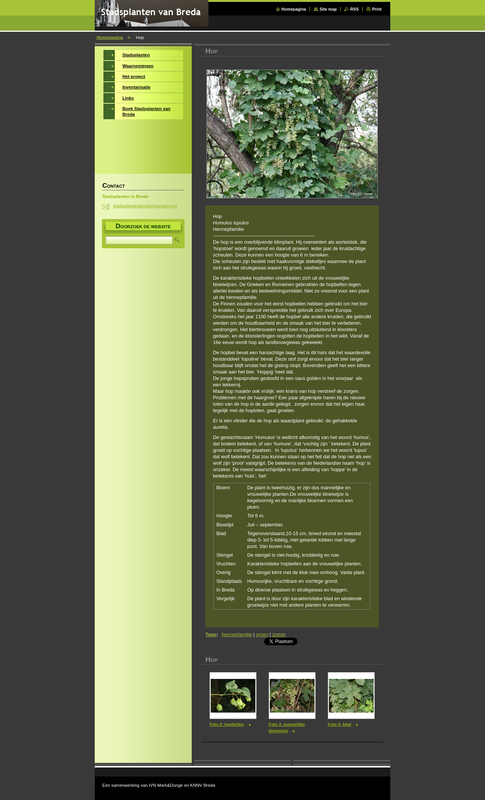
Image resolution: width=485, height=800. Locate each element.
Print (377, 9)
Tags (210, 634)
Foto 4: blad (339, 724)
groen (262, 634)
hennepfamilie (237, 634)
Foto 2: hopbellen (227, 724)
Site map (327, 9)
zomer (279, 634)
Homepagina (294, 9)
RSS (354, 9)
